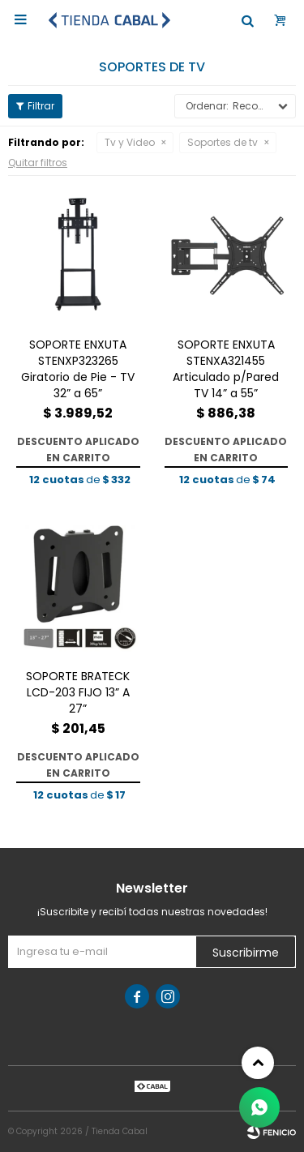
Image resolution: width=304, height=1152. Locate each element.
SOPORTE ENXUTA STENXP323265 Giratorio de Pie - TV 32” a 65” (78, 368)
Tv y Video (130, 142)
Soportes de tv (222, 142)
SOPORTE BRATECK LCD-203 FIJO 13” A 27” (78, 692)
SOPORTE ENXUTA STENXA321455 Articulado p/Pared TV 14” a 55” (226, 368)
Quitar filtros (37, 162)
